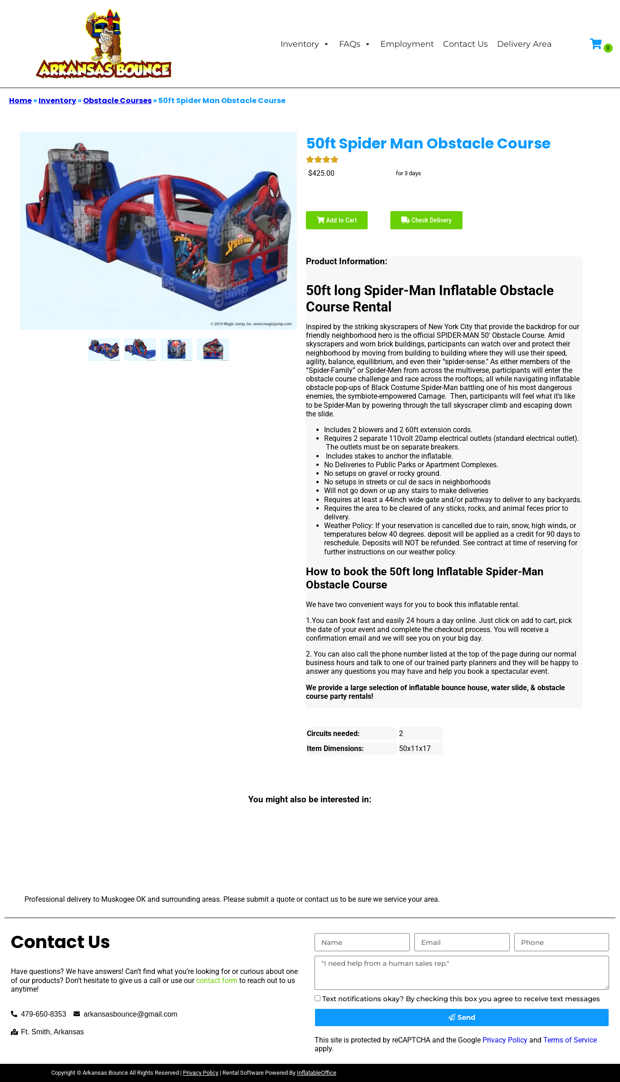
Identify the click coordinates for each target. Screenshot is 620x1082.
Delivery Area (524, 44)
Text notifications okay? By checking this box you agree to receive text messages (461, 998)
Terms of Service (570, 1040)
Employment (407, 44)
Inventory (305, 44)
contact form (216, 980)
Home (20, 100)
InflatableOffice (316, 1072)
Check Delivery (426, 220)
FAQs (355, 44)
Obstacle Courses (117, 100)
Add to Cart (337, 220)
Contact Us (465, 44)
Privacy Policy (504, 1040)
